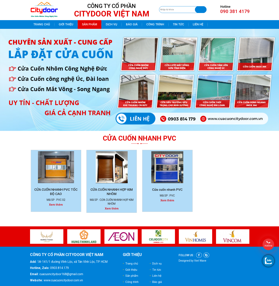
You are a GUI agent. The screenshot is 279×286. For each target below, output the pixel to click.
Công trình (155, 24)
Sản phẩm (89, 24)
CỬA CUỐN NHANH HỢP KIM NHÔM (111, 192)
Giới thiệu (66, 24)
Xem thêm (56, 204)
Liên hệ (198, 24)
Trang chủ (41, 24)
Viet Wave (200, 260)
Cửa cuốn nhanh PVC (167, 190)
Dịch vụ (111, 24)
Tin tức (178, 24)
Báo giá (132, 24)
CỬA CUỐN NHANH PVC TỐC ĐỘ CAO (56, 192)
